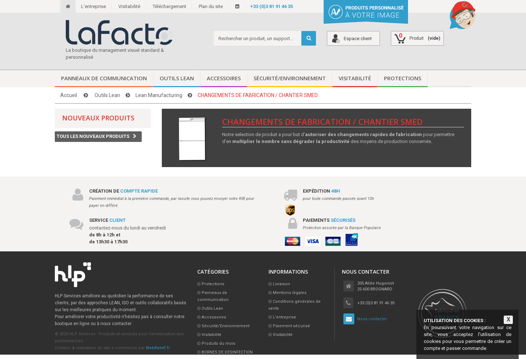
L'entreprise (93, 6)
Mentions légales (289, 292)
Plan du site (211, 6)
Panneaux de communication (104, 78)
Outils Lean (177, 78)
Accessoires (224, 78)
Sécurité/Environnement (290, 78)
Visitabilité (129, 6)
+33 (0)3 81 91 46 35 (271, 6)
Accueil (68, 95)
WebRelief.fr (158, 348)
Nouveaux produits (98, 117)
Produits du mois (218, 343)
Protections (402, 78)
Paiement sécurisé (291, 326)
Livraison (281, 284)
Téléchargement (169, 6)
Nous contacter (372, 319)
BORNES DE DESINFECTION (227, 352)
